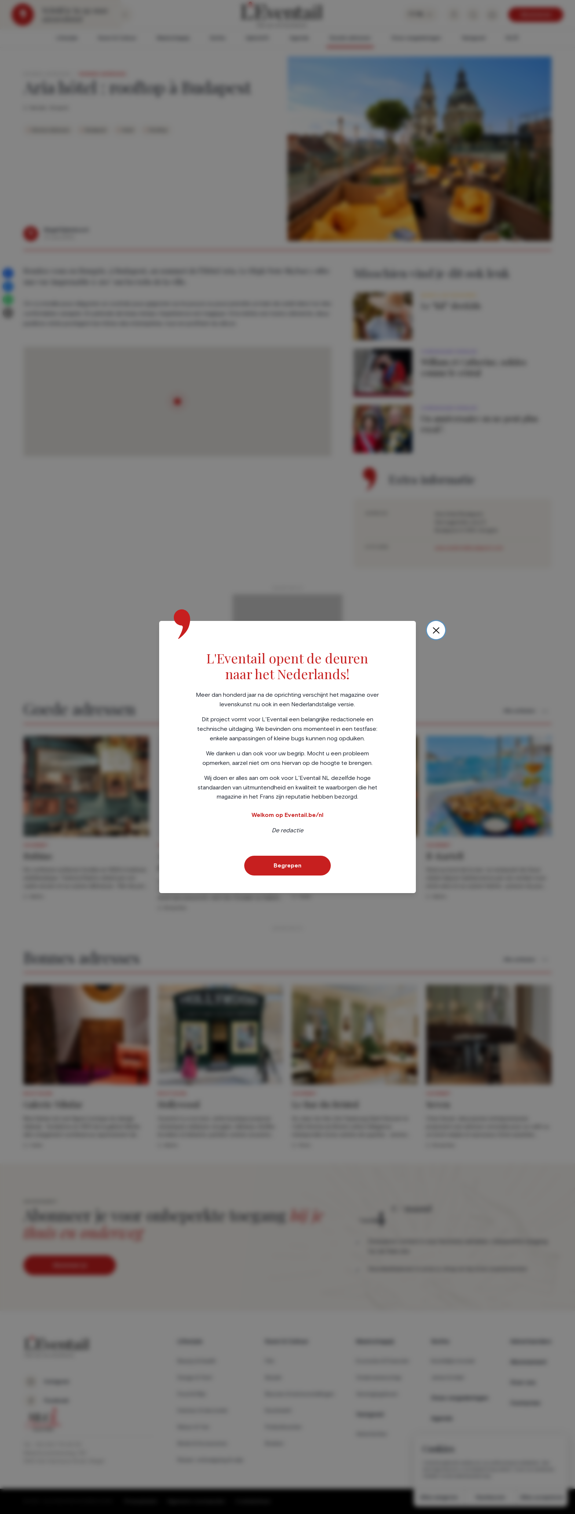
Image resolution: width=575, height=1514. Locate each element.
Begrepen (287, 866)
